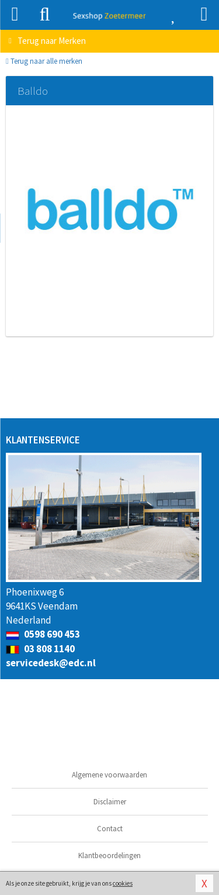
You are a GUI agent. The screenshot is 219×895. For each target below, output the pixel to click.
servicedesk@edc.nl (51, 662)
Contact (110, 829)
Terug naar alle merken (44, 61)
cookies (123, 883)
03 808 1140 (40, 648)
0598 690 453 (43, 634)
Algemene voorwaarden (109, 775)
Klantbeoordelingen (109, 855)
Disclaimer (109, 802)
